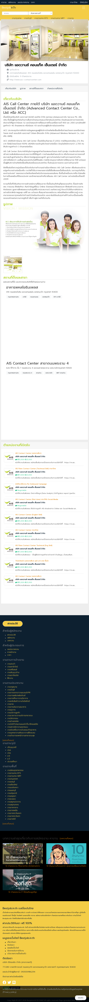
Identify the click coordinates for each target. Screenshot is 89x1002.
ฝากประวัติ (13, 623)
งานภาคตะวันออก (14, 813)
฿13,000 (21, 567)
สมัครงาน (12, 2)
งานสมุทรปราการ (14, 801)
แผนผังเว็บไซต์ (13, 947)
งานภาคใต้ (11, 819)
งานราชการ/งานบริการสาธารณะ (20, 715)
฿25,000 (28, 459)
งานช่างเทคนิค (13, 721)
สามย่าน (38, 373)
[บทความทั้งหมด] (66, 838)
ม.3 (8, 758)
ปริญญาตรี (11, 747)
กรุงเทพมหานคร (13, 297)
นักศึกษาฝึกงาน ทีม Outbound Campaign (31, 484)
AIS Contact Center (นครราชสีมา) (28, 453)
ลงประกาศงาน (23, 2)
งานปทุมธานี (12, 793)
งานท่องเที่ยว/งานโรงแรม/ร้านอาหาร (21, 729)
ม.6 (8, 755)
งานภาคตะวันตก (13, 816)
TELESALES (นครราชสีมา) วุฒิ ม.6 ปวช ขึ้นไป (32, 561)
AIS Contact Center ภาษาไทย (26, 530)
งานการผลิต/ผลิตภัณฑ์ (16, 695)
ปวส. (9, 750)
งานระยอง (11, 798)
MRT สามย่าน (61, 373)
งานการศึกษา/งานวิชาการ (17, 698)
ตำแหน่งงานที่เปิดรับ (55, 88)
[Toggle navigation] (83, 7)
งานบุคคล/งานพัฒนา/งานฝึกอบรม (21, 732)
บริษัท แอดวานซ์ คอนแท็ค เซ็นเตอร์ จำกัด (36, 65)
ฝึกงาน (10, 678)
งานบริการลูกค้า (13, 712)
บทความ (10, 640)
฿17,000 (21, 475)
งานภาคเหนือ (12, 810)
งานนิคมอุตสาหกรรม (15, 770)
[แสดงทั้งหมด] (8, 740)
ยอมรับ (80, 998)
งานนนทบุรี (11, 790)
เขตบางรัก (49, 373)
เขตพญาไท (46, 297)
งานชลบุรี (11, 781)
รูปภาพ (23, 88)
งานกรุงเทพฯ (12, 778)
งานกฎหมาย (12, 686)
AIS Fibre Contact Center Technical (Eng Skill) (33, 545)
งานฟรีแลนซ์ (12, 669)
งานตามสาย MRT (58, 18)
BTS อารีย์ (57, 297)
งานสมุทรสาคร (13, 804)
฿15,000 (21, 459)
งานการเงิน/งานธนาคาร (16, 707)
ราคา (33, 2)
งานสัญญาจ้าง (13, 672)
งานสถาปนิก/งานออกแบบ (17, 727)
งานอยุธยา (11, 796)
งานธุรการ (11, 709)
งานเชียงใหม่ (12, 784)
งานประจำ (11, 663)
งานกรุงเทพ (16, 18)
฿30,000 (28, 552)
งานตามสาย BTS (41, 18)
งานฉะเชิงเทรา (12, 787)
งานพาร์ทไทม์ (12, 666)
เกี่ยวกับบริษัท (10, 88)
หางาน (3, 2)
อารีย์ (24, 297)
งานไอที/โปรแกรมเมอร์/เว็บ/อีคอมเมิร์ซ (22, 724)
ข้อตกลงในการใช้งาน (15, 950)
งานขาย (70, 18)
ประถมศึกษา (12, 761)
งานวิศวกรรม (12, 718)
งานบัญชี (28, 18)
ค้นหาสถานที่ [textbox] (39, 13)
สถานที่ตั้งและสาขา (36, 88)
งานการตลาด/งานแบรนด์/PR (18, 692)
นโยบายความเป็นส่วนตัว (16, 953)
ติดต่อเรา (10, 945)
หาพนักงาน (11, 652)
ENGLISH (84, 2)
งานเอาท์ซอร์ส (12, 675)
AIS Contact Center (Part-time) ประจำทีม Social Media (36, 499)
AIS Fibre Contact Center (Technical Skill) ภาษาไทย (35, 468)
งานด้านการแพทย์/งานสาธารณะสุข (21, 735)
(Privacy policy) (9, 992)
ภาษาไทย (73, 2)
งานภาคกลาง (12, 807)
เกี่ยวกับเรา (11, 942)
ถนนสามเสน (34, 297)
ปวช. (9, 753)
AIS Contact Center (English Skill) (28, 514)
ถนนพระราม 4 (27, 373)
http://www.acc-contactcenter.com (25, 79)
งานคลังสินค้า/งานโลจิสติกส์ (18, 701)
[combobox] (15, 13)
